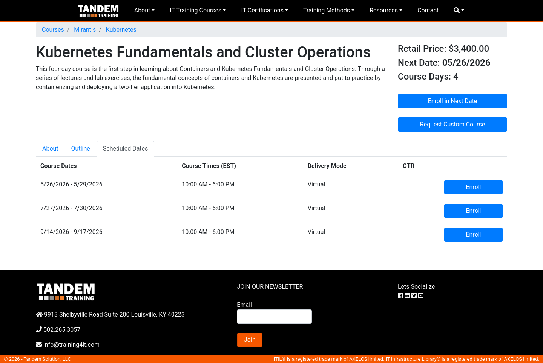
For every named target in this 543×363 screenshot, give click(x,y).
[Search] (274, 316)
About (142, 10)
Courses (53, 29)
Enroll (473, 187)
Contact (428, 10)
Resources (384, 10)
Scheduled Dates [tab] (125, 148)
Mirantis (84, 29)
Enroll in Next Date (452, 101)
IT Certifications (262, 10)
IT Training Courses (195, 10)
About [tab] (50, 148)
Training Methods (326, 10)
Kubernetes (120, 29)
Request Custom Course (452, 124)
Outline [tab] (80, 148)
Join (250, 339)
